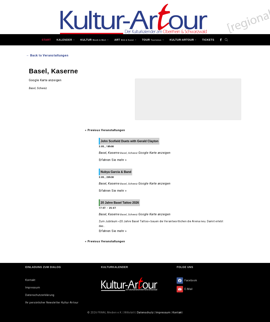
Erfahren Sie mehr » (113, 160)
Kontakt (30, 279)
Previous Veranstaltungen (105, 130)
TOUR (151, 39)
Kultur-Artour (182, 39)
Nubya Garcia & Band (116, 171)
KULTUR (93, 39)
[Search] (226, 39)
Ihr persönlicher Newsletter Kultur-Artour (52, 302)
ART (124, 39)
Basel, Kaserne (109, 153)
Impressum (32, 287)
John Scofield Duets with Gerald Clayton (129, 141)
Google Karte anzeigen (45, 80)
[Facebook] (221, 39)
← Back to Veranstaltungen (47, 55)
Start (46, 39)
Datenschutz (145, 312)
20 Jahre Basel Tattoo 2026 (120, 202)
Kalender (64, 39)
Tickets (208, 39)
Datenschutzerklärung (39, 294)
